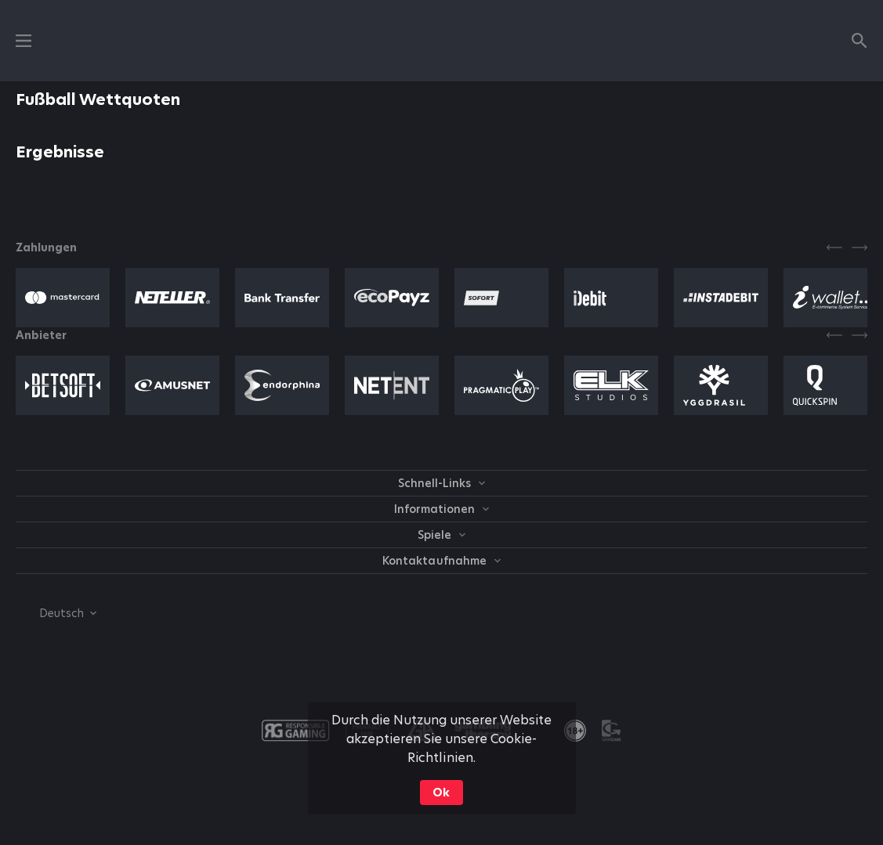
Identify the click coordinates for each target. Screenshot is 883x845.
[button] (63, 297)
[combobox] (56, 613)
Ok (441, 792)
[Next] (859, 247)
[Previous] (834, 247)
